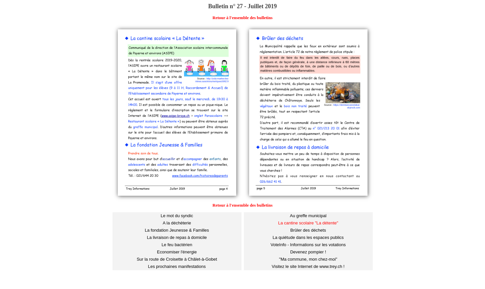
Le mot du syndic (177, 215)
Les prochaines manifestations (177, 266)
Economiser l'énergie (177, 251)
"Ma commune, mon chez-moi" (308, 259)
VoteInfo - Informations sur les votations (307, 244)
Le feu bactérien (177, 244)
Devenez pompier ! (308, 251)
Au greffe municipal (308, 215)
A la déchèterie (177, 222)
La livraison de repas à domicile (177, 237)
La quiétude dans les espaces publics (308, 237)
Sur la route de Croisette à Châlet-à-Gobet (177, 259)
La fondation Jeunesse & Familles (177, 230)
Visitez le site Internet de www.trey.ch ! (308, 266)
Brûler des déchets (308, 230)
